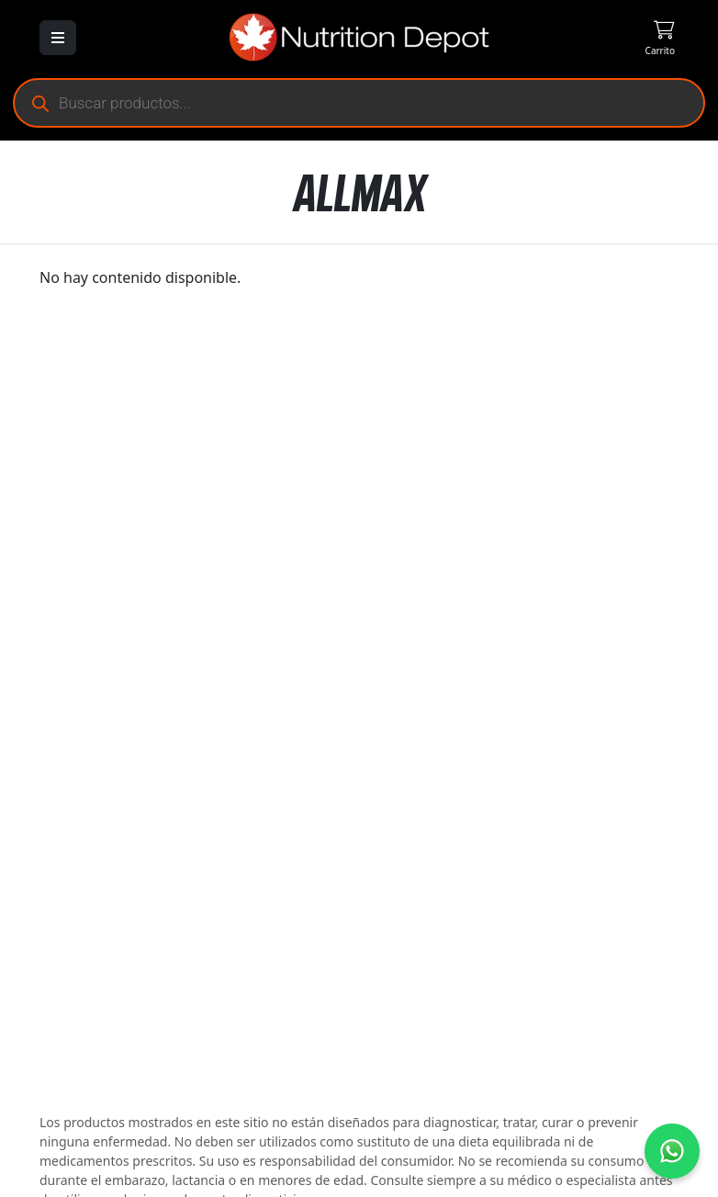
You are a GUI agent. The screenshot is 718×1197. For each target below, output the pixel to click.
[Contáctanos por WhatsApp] (672, 1151)
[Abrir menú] (57, 37)
